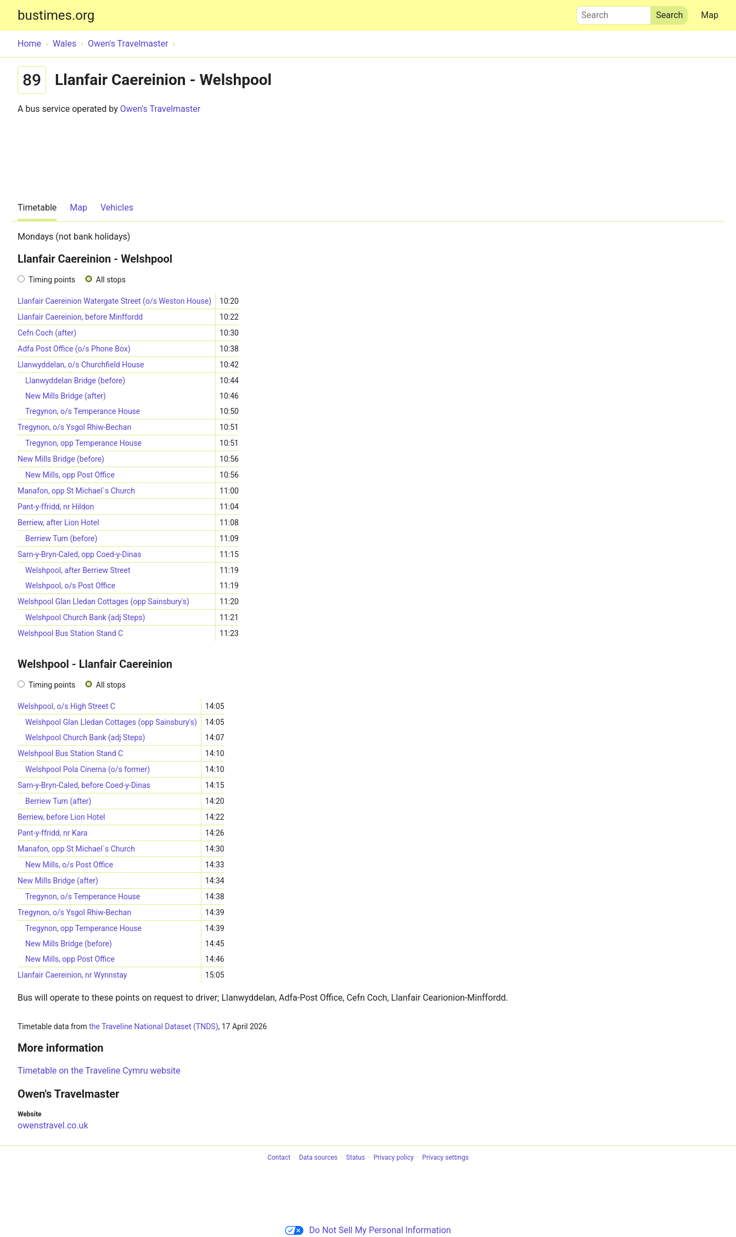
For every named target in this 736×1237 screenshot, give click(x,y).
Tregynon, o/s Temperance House (82, 411)
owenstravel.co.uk (53, 1125)
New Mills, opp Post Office (70, 474)
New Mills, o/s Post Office (69, 864)
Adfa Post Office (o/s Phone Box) (74, 348)
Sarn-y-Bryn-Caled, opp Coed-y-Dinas (79, 554)
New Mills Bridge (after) (65, 395)
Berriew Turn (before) (61, 538)
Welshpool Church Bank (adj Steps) (85, 617)
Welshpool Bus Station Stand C (70, 633)
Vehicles (116, 207)
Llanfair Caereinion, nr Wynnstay (72, 975)
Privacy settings (445, 1157)
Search (613, 12)
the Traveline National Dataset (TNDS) (153, 1026)
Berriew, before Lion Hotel (61, 817)
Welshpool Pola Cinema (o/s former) (87, 769)
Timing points (52, 279)
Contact (278, 1157)
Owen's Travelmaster (160, 109)
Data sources (318, 1157)
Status (355, 1157)
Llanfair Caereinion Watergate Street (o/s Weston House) (114, 301)
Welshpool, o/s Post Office (70, 585)
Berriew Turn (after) (58, 801)
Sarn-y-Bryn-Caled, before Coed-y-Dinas (84, 785)
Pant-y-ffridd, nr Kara (52, 833)
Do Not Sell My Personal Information (368, 1230)
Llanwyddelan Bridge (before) (75, 380)
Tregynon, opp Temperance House (83, 443)
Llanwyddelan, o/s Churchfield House (81, 364)
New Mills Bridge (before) (61, 459)
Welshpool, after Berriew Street (78, 570)
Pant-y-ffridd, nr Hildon (56, 506)
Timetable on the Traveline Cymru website (99, 1070)
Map (709, 15)
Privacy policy (393, 1157)
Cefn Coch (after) (47, 332)
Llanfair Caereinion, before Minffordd (80, 317)
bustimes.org (56, 15)
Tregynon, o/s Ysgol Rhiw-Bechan (74, 427)
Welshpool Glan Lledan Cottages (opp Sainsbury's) (103, 601)
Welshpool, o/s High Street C (66, 706)
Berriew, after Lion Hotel (58, 522)
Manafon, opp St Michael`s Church (76, 490)
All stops (111, 279)
